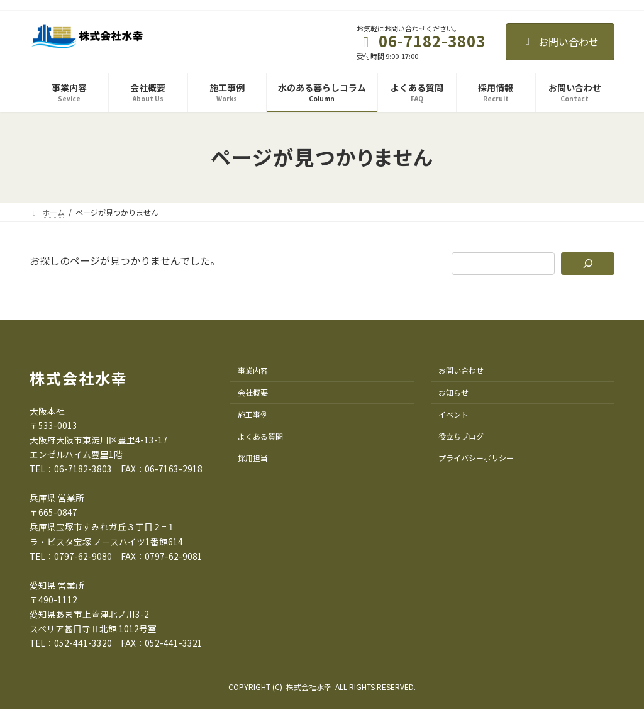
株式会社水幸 (79, 378)
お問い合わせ (560, 41)
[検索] (587, 263)
